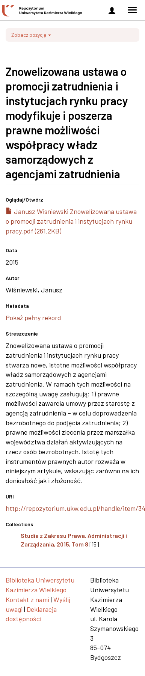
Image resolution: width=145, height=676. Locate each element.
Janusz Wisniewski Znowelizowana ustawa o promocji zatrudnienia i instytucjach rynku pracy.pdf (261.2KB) (71, 221)
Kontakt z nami (27, 599)
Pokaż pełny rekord (33, 317)
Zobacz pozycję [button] (31, 35)
